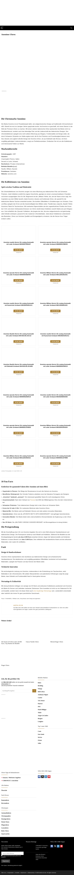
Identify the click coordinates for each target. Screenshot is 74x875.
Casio (39, 731)
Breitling (40, 685)
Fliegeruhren (5, 825)
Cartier (40, 697)
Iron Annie (41, 734)
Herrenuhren (5, 803)
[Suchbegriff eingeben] (34, 690)
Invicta (40, 737)
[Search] (71, 28)
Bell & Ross (41, 691)
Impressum (23, 872)
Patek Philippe (42, 709)
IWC (39, 706)
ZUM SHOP (18, 250)
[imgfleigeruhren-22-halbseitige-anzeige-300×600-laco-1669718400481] (14, 719)
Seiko (39, 743)
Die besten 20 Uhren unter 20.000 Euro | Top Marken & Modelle (11, 642)
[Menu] (2, 28)
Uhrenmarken (5, 684)
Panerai (32, 500)
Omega (40, 688)
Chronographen (6, 816)
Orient (40, 740)
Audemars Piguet (43, 694)
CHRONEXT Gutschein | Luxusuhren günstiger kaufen (42, 847)
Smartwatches (5, 834)
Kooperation (10, 872)
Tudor (39, 712)
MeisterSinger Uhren (56, 642)
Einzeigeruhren (5, 819)
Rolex (39, 682)
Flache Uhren (5, 822)
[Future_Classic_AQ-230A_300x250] (51, 748)
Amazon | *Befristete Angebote (11, 777)
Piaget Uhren (5, 665)
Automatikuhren (6, 813)
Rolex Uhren (5, 831)
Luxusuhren (4, 828)
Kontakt (17, 872)
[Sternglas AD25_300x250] (14, 695)
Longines (40, 721)
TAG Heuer (41, 700)
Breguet (40, 718)
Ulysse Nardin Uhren (32, 642)
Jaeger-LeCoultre (43, 715)
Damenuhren (5, 800)
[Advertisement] (37, 13)
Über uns (3, 872)
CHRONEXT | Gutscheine (9, 780)
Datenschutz (31, 872)
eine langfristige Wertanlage (42, 591)
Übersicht (4, 790)
